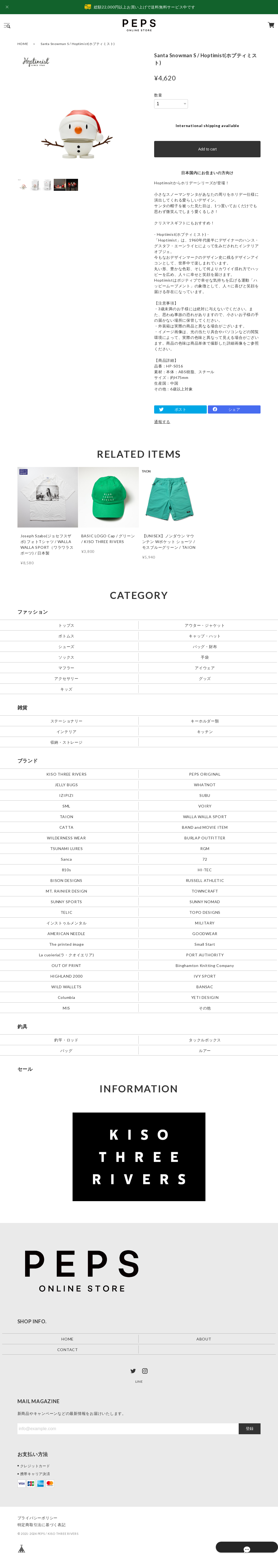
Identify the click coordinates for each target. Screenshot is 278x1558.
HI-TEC (205, 869)
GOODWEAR (204, 933)
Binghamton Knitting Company (205, 965)
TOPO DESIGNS (204, 912)
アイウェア (205, 667)
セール (25, 1069)
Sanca (66, 859)
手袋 (205, 657)
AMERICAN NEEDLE (66, 933)
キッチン (205, 731)
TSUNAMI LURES (66, 848)
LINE (139, 1381)
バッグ (66, 1050)
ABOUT (203, 1338)
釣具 (22, 1026)
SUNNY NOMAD (205, 901)
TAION (66, 816)
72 (204, 859)
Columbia (66, 997)
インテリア (66, 731)
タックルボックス (205, 1039)
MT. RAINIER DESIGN (66, 890)
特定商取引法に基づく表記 (41, 1524)
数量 (158, 95)
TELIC (67, 912)
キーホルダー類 (205, 721)
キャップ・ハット (205, 636)
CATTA (66, 827)
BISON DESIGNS (66, 880)
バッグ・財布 (205, 646)
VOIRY (205, 806)
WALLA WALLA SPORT (205, 816)
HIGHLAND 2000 (66, 976)
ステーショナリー (66, 721)
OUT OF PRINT (66, 965)
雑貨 (22, 707)
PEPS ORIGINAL (205, 774)
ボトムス (66, 636)
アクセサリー (66, 678)
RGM (205, 848)
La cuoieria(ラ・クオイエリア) (66, 954)
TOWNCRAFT (205, 890)
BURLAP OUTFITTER (204, 837)
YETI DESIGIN (205, 997)
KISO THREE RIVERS (66, 774)
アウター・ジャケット (205, 625)
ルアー (205, 1050)
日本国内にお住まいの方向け (207, 172)
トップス (66, 625)
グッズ (205, 678)
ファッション (32, 612)
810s (66, 869)
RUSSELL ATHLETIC (205, 880)
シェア (234, 409)
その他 (205, 1007)
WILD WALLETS (66, 986)
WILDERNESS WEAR (66, 837)
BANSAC (204, 986)
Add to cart (207, 149)
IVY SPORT (205, 976)
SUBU (204, 795)
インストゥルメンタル (66, 922)
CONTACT (67, 1349)
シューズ (66, 646)
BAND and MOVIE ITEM (205, 827)
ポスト (181, 409)
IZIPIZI (66, 795)
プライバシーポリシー (37, 1517)
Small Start (205, 944)
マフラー (66, 667)
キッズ (66, 689)
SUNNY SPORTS (66, 901)
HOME (22, 44)
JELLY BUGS (66, 784)
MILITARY (205, 922)
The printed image (66, 944)
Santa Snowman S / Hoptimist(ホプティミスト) (78, 44)
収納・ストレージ (66, 742)
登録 (249, 1428)
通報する (162, 421)
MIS (66, 1007)
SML (66, 806)
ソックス (66, 657)
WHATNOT (205, 784)
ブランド (27, 761)
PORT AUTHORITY (205, 954)
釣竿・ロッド (66, 1039)
